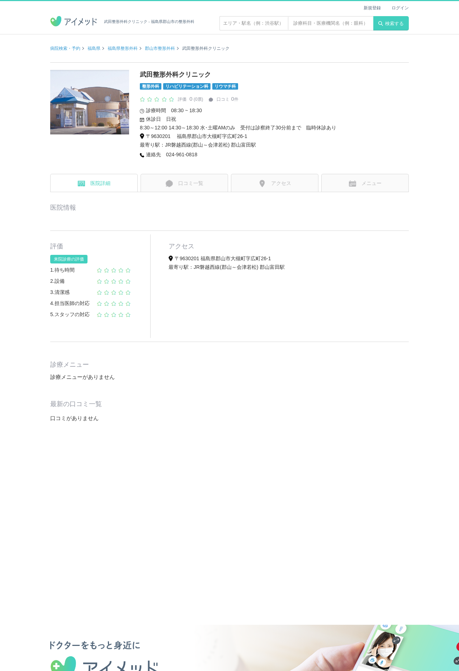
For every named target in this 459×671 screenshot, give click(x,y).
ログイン (400, 7)
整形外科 (150, 86)
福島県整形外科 (123, 48)
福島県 (93, 48)
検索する (391, 23)
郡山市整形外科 (160, 48)
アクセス (275, 183)
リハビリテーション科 (186, 86)
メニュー (365, 183)
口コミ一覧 (184, 183)
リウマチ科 (225, 86)
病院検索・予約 (65, 48)
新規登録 (372, 7)
